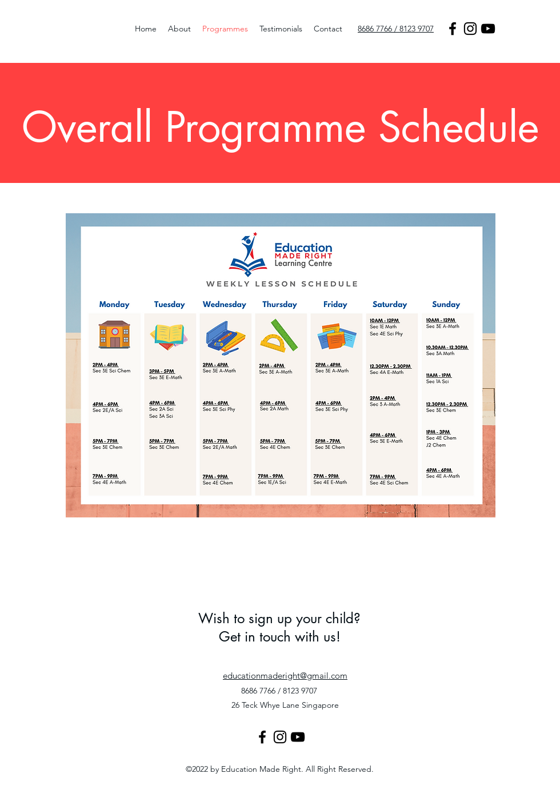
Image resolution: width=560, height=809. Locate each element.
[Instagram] (470, 28)
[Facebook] (452, 28)
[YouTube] (488, 28)
